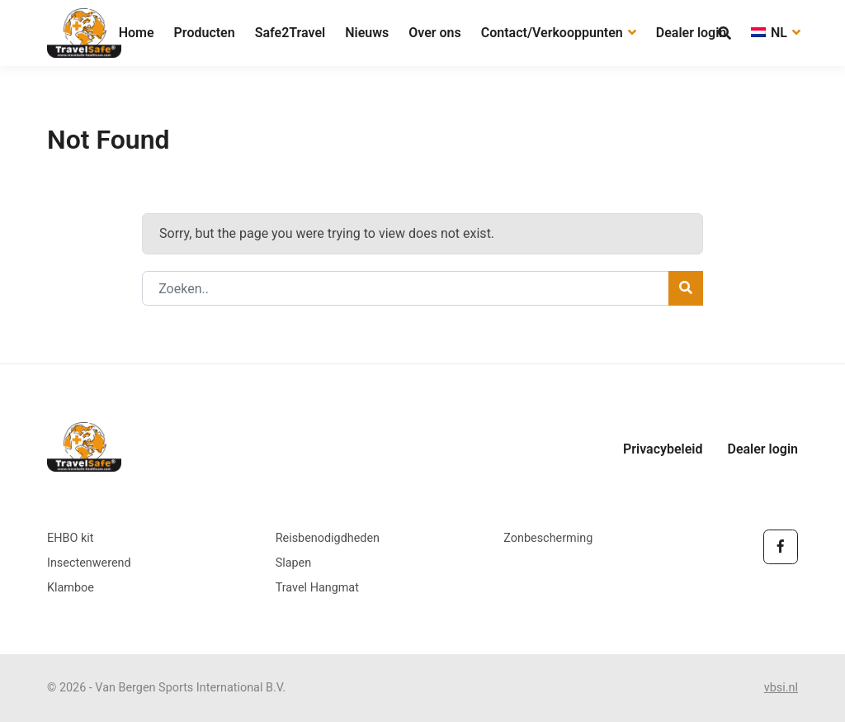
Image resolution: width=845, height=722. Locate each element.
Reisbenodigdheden (328, 538)
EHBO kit (70, 538)
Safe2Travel (290, 32)
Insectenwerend (89, 563)
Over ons (434, 32)
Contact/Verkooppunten (558, 32)
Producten (204, 32)
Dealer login (691, 32)
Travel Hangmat (317, 588)
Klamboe (70, 588)
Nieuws (367, 32)
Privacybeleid (663, 449)
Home (136, 32)
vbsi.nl (781, 688)
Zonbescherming (547, 538)
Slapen (294, 563)
